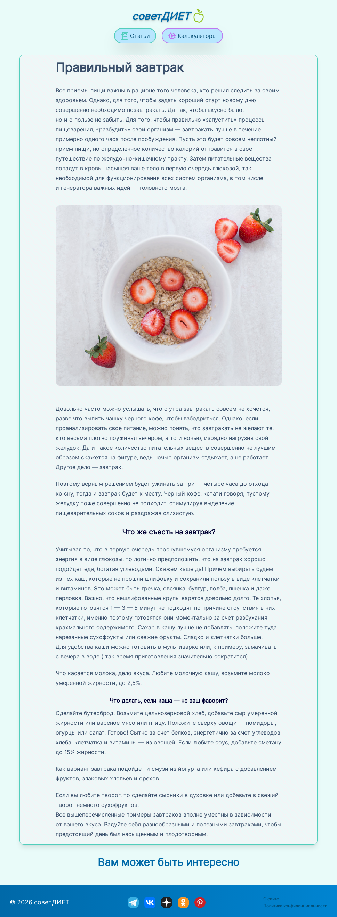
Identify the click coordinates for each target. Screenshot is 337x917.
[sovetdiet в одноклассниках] (183, 902)
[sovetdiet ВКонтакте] (149, 902)
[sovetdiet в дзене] (166, 902)
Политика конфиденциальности (295, 905)
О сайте (271, 898)
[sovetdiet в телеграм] (133, 902)
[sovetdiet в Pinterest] (200, 902)
